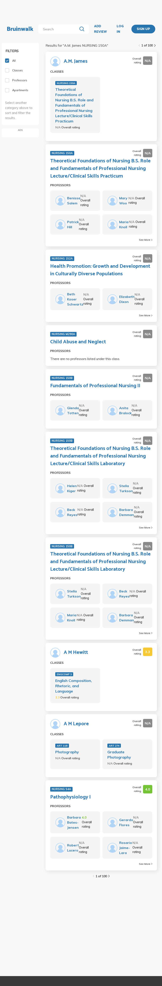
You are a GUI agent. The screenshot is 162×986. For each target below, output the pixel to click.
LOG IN (120, 29)
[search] (58, 29)
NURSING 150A (66, 83)
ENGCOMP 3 (64, 674)
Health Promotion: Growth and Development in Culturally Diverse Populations (100, 270)
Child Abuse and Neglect (78, 342)
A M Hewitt (76, 652)
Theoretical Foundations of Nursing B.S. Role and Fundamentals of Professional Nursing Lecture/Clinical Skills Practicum (74, 105)
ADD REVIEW (100, 29)
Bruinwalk (20, 29)
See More (145, 239)
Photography (67, 752)
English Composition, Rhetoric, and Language (73, 686)
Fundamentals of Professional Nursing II (95, 386)
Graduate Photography (119, 755)
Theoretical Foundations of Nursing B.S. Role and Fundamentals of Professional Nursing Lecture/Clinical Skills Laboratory (100, 456)
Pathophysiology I (70, 797)
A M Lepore (76, 724)
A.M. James (76, 61)
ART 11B (62, 745)
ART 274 (114, 745)
